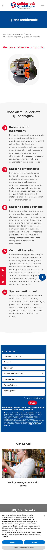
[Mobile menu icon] (42, 6)
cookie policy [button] (32, 522)
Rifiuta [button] (12, 542)
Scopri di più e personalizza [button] (23, 547)
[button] (5, 470)
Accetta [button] (34, 542)
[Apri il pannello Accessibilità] (42, 277)
